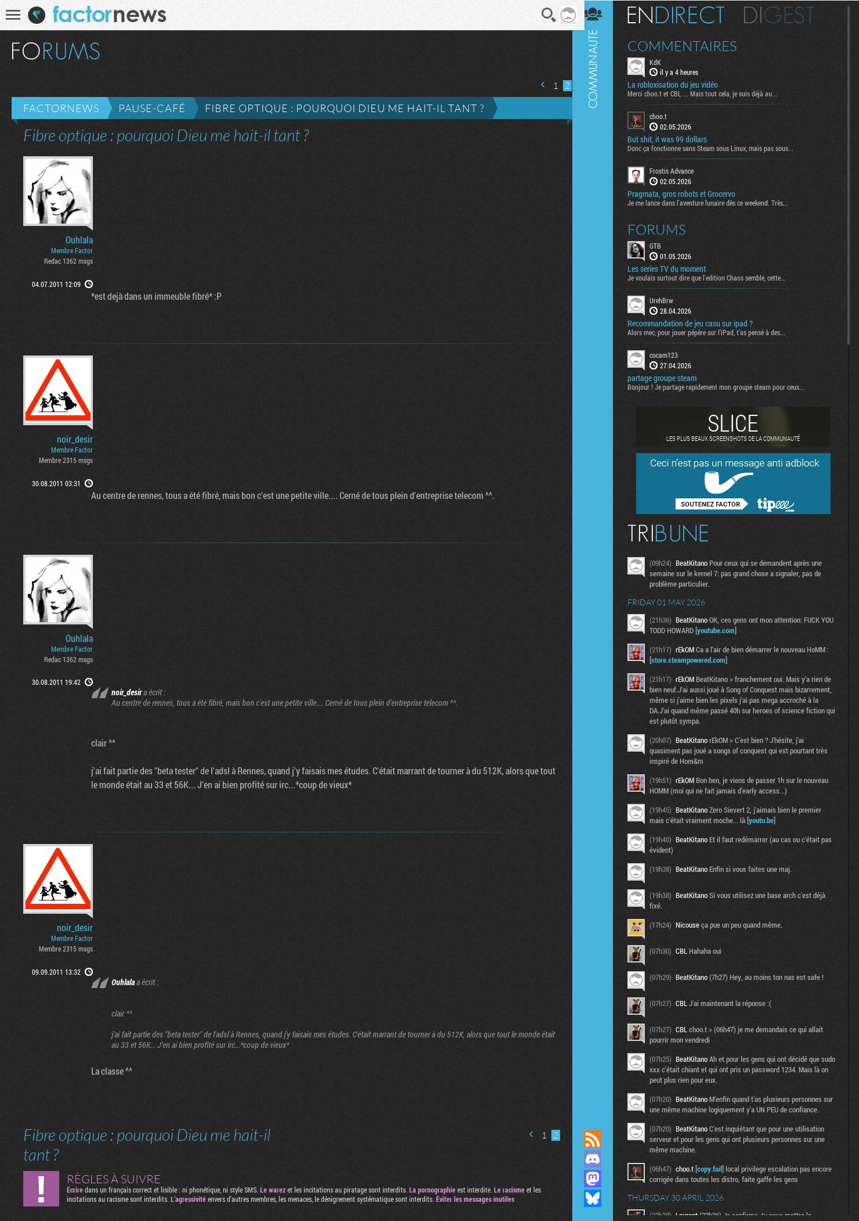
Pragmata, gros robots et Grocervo (689, 193)
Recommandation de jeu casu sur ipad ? (698, 323)
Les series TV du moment (675, 268)
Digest (787, 14)
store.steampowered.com (700, 659)
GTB (663, 245)
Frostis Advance (680, 170)
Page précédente (539, 84)
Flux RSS (600, 1139)
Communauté (600, 554)
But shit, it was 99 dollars (675, 139)
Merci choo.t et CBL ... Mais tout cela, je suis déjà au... (710, 93)
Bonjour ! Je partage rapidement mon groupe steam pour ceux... (724, 386)
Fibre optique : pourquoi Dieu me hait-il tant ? (345, 108)
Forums (665, 229)
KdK (663, 61)
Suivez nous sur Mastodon (600, 1178)
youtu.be (769, 819)
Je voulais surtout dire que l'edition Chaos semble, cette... (715, 277)
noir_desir (75, 439)
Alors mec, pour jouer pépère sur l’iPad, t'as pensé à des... (714, 331)
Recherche (545, 15)
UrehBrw (669, 299)
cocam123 (672, 354)
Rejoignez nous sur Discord (600, 1159)
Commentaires (690, 45)
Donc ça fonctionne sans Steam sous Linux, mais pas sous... (719, 148)
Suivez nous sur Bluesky (600, 1198)
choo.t (666, 116)
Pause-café (152, 108)
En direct (684, 14)
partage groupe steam (670, 377)
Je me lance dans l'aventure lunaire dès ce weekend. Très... (716, 202)
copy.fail (717, 1178)
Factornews (61, 108)
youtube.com (738, 629)
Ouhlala (79, 240)
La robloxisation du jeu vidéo (681, 84)
